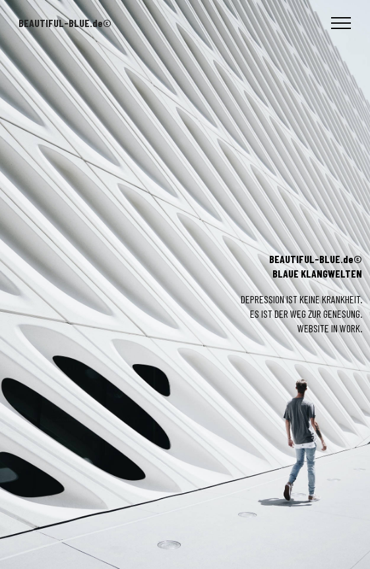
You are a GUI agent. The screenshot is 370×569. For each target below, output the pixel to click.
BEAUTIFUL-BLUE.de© (64, 23)
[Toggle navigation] (341, 23)
